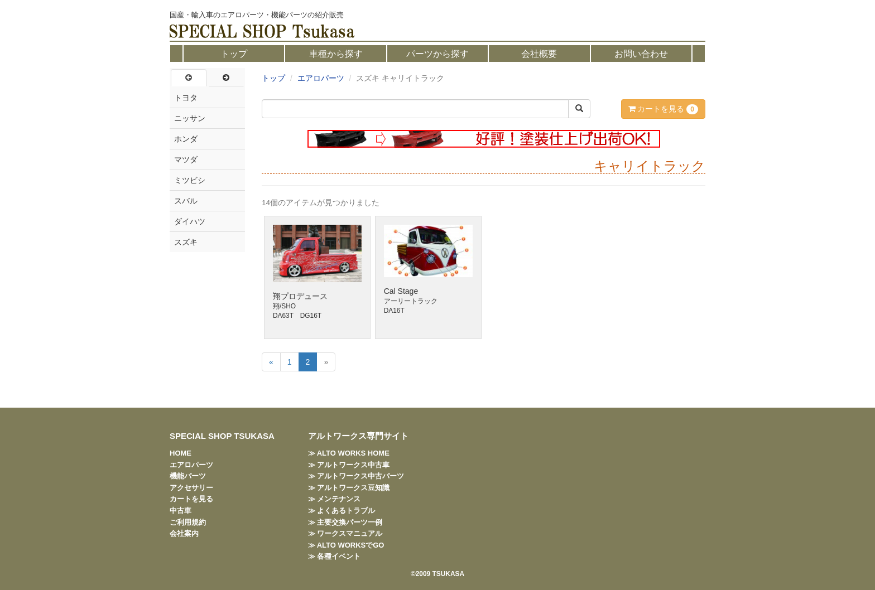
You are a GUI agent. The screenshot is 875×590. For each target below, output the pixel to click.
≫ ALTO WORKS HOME (349, 453)
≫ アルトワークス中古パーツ (356, 476)
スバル (186, 200)
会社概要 (539, 54)
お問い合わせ (641, 54)
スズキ (186, 242)
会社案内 (184, 533)
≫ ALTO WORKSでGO (346, 545)
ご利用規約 (188, 522)
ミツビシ (189, 180)
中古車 (180, 510)
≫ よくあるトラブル (342, 510)
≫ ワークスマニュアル (345, 533)
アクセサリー (191, 487)
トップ (233, 54)
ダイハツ (189, 221)
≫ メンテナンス (334, 499)
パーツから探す (437, 54)
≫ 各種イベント (334, 556)
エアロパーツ (320, 78)
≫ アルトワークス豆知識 (349, 487)
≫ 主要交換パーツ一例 (345, 522)
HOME (180, 453)
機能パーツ (188, 476)
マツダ (186, 159)
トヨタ (186, 97)
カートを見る (663, 109)
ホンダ (186, 138)
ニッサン (189, 118)
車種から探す (336, 54)
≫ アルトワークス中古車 (349, 465)
